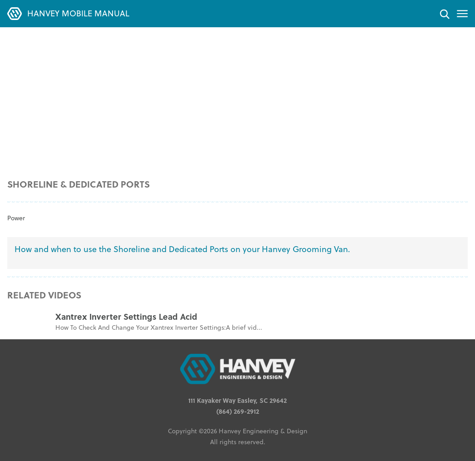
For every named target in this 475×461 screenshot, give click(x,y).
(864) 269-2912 (237, 411)
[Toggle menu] (462, 13)
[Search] (444, 13)
